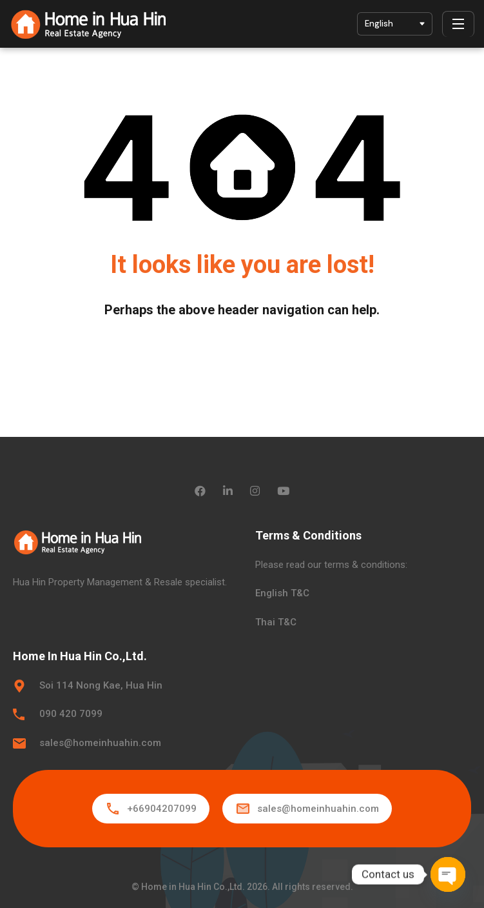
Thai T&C (275, 622)
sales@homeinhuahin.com (100, 743)
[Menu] (458, 24)
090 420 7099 (70, 714)
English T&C (282, 593)
